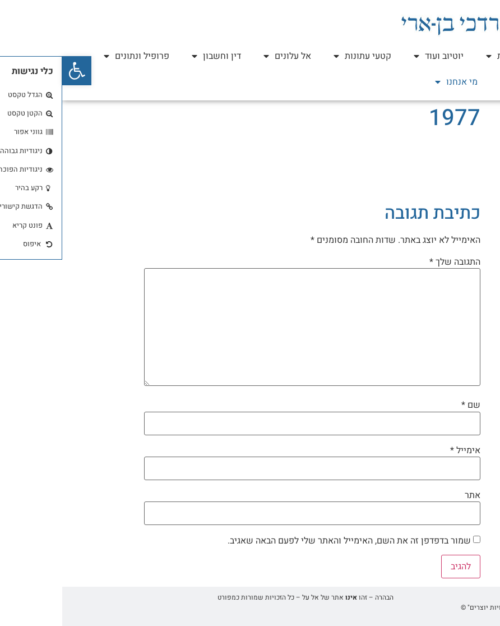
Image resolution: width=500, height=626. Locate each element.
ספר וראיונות (453, 56)
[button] (14, 70)
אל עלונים (225, 56)
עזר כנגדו (460, 82)
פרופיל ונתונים (74, 56)
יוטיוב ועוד (376, 56)
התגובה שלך (392, 261)
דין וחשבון (154, 56)
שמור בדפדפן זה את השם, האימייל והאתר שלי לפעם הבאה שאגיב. (287, 540)
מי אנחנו (394, 82)
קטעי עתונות (300, 56)
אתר (410, 495)
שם (408, 405)
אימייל (403, 450)
